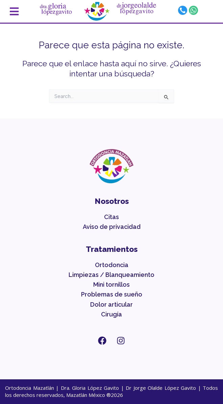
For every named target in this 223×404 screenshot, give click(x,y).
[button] (20, 11)
